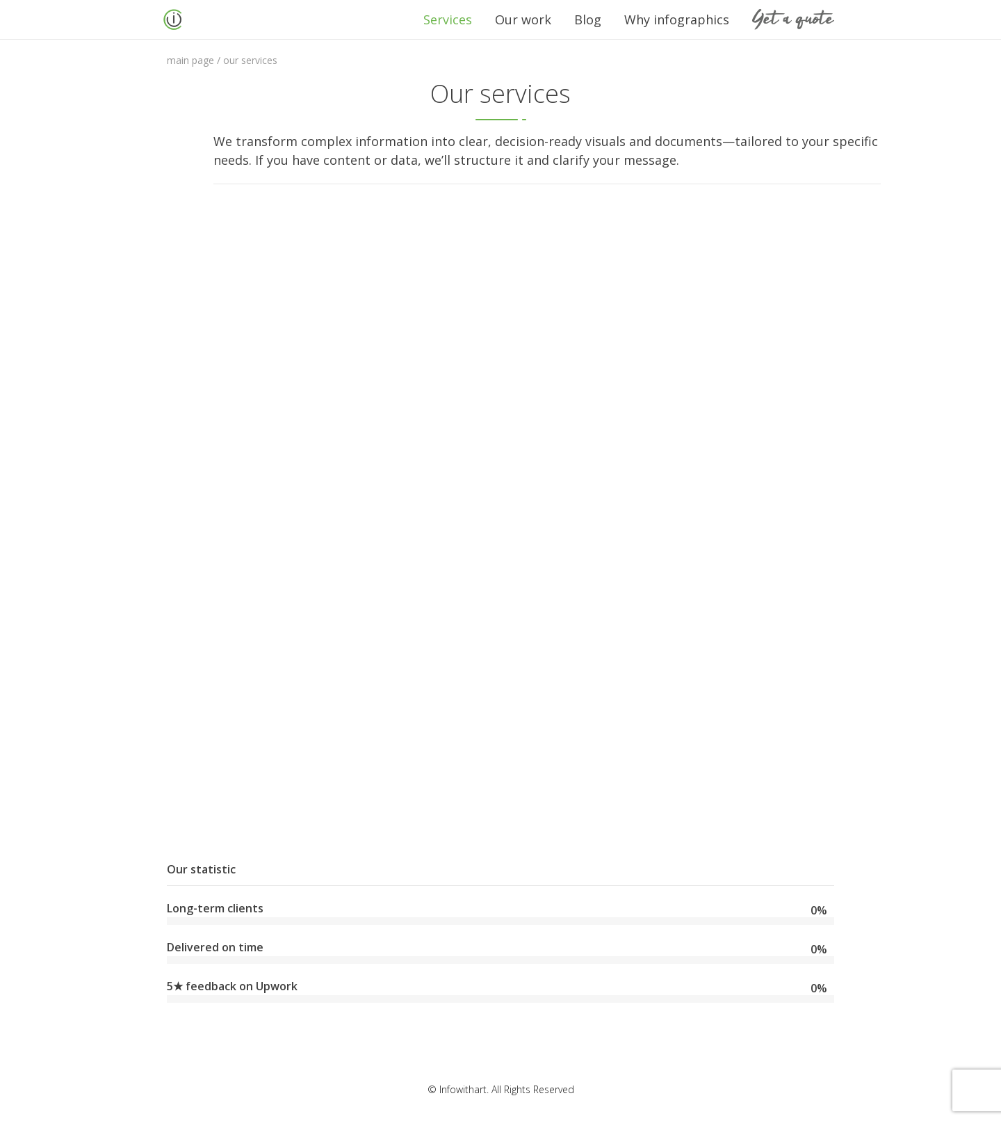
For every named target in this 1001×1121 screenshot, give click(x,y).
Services (447, 19)
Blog (587, 19)
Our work (523, 19)
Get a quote (793, 19)
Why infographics (676, 19)
